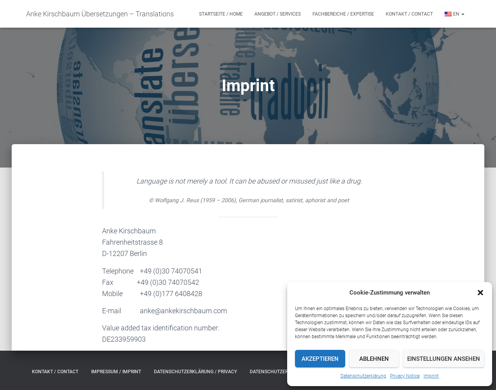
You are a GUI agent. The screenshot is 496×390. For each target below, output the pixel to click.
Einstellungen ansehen (443, 358)
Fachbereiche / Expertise (343, 14)
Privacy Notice (405, 376)
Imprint (431, 376)
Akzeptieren (320, 358)
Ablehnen (374, 358)
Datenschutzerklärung (363, 376)
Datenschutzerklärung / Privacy (195, 371)
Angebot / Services (277, 14)
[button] (480, 292)
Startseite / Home (221, 14)
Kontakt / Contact (409, 14)
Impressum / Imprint (116, 371)
